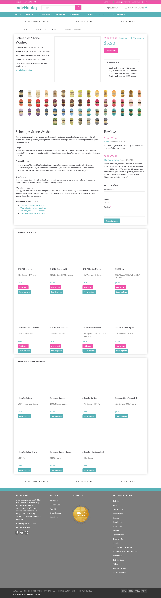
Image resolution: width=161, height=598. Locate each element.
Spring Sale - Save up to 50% (25, 2)
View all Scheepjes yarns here (32, 205)
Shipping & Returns (122, 2)
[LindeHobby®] (25, 7)
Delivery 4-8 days (128, 21)
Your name (108, 189)
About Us (136, 2)
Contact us (108, 2)
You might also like (25, 232)
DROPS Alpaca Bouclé (91, 327)
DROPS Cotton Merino (91, 269)
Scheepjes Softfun (89, 398)
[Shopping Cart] (136, 7)
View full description (24, 70)
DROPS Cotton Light (58, 269)
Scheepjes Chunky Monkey (61, 452)
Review (107, 207)
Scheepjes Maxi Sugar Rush (93, 452)
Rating (106, 199)
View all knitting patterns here (32, 213)
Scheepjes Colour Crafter (28, 452)
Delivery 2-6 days (128, 481)
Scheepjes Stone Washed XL (126, 398)
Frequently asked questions (26, 523)
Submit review (112, 221)
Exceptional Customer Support (38, 21)
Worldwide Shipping (84, 21)
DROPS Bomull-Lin (25, 269)
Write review (138, 38)
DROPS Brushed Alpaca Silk (126, 327)
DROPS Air (119, 269)
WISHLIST (113, 7)
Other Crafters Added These (30, 361)
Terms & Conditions (66, 591)
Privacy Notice (85, 591)
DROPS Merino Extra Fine (28, 327)
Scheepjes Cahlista (57, 398)
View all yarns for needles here (32, 210)
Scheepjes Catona (25, 398)
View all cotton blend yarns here (33, 208)
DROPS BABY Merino (59, 327)
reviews (123, 38)
